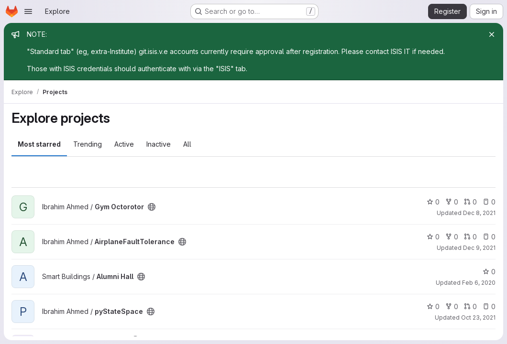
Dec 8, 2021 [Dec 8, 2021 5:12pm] (479, 212)
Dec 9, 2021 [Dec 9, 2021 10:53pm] (479, 247)
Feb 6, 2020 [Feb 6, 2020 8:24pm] (479, 282)
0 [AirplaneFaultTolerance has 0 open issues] (489, 237)
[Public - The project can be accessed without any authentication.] (151, 207)
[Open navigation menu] (28, 11)
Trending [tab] (87, 144)
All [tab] (187, 144)
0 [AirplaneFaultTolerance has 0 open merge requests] (470, 237)
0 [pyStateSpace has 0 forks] (451, 306)
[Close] (491, 34)
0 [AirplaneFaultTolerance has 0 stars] (433, 237)
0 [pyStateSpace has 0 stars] (433, 306)
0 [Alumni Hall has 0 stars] (489, 272)
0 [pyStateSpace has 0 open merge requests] (470, 306)
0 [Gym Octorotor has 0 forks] (451, 202)
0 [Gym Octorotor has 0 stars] (433, 202)
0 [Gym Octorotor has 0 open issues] (489, 202)
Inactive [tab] (158, 144)
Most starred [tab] (39, 144)
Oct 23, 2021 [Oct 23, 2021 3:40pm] (478, 317)
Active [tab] (124, 144)
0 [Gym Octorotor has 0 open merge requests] (470, 202)
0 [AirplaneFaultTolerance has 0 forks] (451, 237)
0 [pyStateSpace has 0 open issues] (489, 306)
